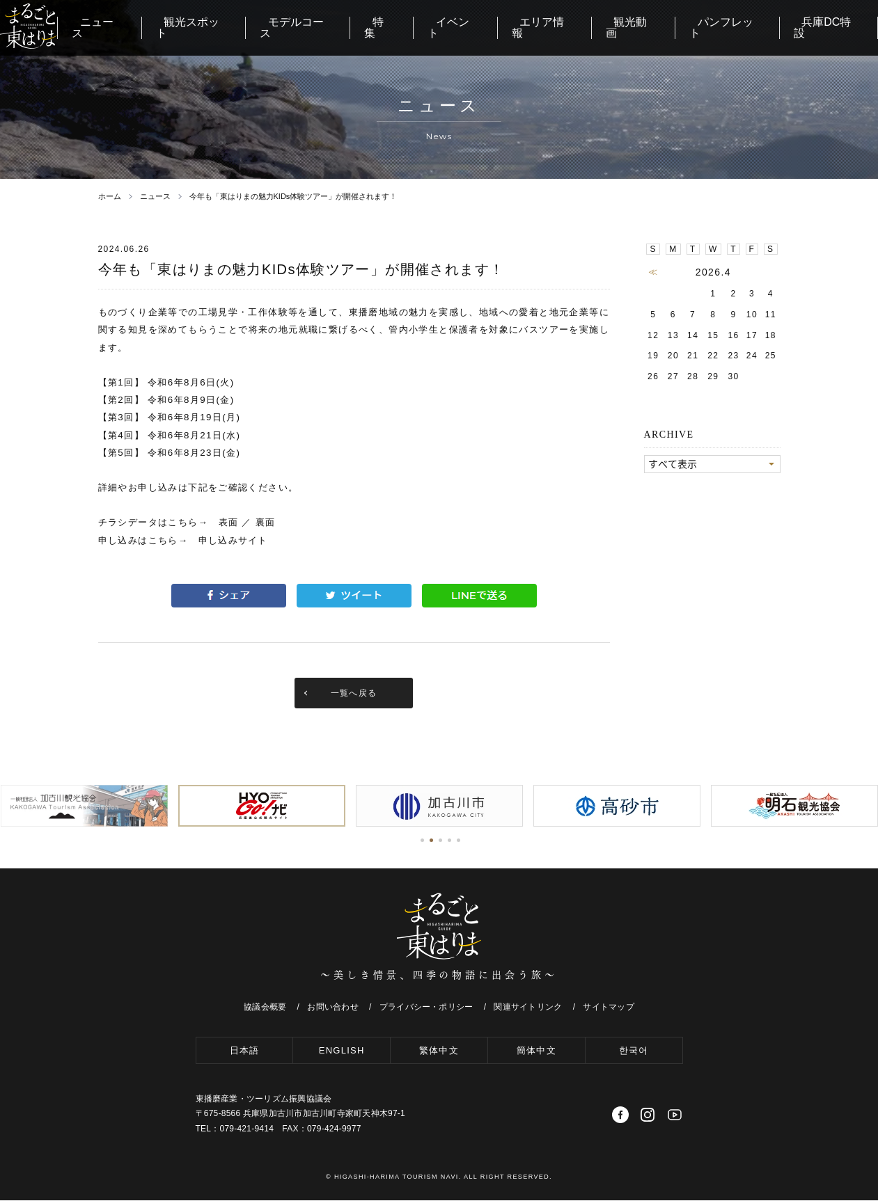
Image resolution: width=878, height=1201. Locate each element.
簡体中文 (536, 1051)
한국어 (633, 1051)
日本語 (244, 1051)
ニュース (184, 27)
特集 (437, 27)
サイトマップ (608, 1008)
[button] (422, 841)
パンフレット (740, 27)
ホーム (109, 196)
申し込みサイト (233, 540)
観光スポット (268, 27)
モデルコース (364, 27)
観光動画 (656, 27)
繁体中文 (439, 1051)
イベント (499, 27)
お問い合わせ (332, 1008)
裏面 (266, 522)
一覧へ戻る (354, 693)
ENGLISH (341, 1051)
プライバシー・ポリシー (426, 1008)
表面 (229, 522)
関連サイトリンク (528, 1008)
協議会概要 (265, 1008)
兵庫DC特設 (833, 27)
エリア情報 (578, 27)
